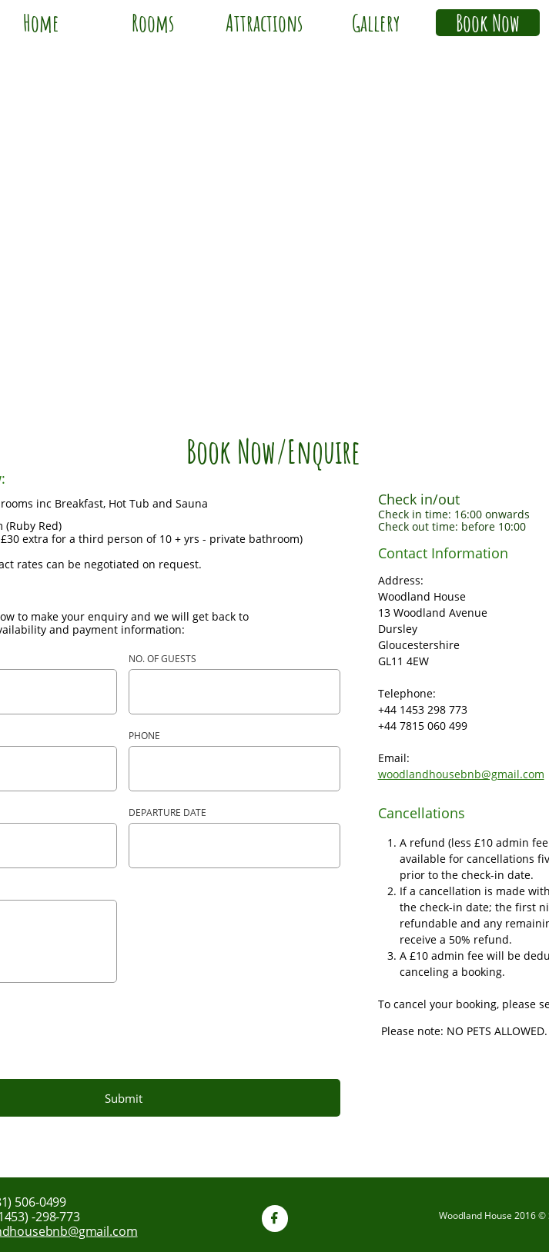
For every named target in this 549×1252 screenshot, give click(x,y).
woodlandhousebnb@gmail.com (461, 774)
